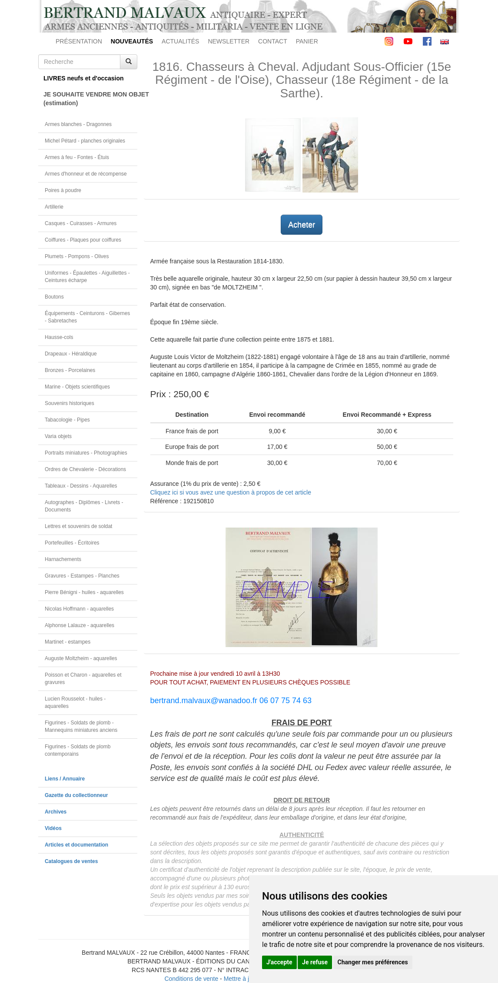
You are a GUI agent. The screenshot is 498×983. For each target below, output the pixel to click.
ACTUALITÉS (180, 41)
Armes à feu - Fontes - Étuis (77, 157)
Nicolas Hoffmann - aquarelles (79, 609)
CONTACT (272, 41)
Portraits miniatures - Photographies (86, 453)
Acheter (301, 224)
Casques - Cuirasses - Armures (80, 223)
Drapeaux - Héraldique (71, 354)
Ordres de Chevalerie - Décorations (85, 469)
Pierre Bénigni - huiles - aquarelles (84, 592)
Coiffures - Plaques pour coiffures (83, 240)
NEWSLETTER (228, 41)
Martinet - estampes (67, 642)
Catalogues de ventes (71, 861)
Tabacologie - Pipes (67, 420)
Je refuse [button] (315, 962)
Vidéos (53, 828)
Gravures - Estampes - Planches (82, 576)
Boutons (54, 297)
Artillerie (54, 207)
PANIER (307, 41)
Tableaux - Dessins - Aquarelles (81, 486)
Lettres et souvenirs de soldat (78, 526)
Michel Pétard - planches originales (85, 141)
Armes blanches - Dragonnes (78, 124)
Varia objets (58, 436)
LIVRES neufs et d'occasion (83, 78)
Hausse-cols (59, 337)
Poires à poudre (63, 190)
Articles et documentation (76, 845)
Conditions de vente (191, 978)
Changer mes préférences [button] (373, 962)
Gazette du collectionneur (76, 795)
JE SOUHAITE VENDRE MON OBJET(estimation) (90, 98)
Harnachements (63, 559)
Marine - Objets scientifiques (77, 387)
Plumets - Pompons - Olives (77, 256)
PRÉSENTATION (79, 41)
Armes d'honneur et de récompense (86, 174)
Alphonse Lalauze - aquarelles (79, 625)
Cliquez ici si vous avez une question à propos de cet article (230, 492)
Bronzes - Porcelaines (70, 370)
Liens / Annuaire (65, 779)
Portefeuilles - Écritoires (72, 543)
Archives (55, 812)
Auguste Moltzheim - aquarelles (81, 658)
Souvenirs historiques (69, 403)
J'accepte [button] (279, 962)
